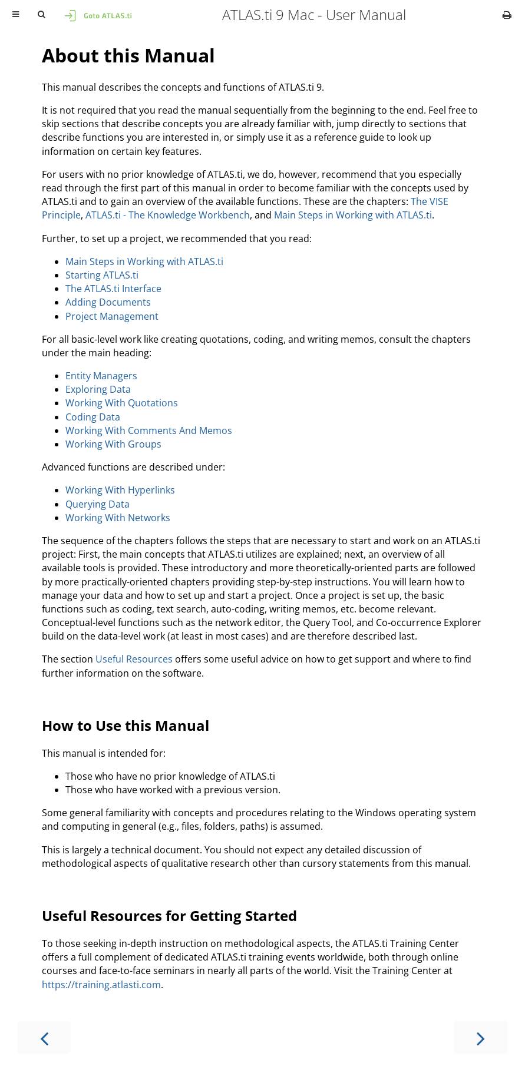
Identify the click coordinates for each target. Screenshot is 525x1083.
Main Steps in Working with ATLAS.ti (353, 214)
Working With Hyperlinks (120, 489)
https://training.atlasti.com (101, 984)
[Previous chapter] (44, 1037)
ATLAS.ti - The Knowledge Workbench (167, 214)
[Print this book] (507, 14)
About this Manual (128, 55)
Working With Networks (117, 517)
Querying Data (97, 504)
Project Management (112, 316)
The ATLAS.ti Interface (113, 288)
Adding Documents (108, 302)
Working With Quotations (121, 402)
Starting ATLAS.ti (101, 275)
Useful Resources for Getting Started (169, 915)
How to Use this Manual (125, 725)
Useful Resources (134, 659)
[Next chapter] (480, 1037)
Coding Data (92, 416)
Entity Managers (101, 375)
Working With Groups (113, 444)
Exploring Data (98, 389)
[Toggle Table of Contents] (15, 14)
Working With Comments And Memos (148, 430)
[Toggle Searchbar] (41, 14)
